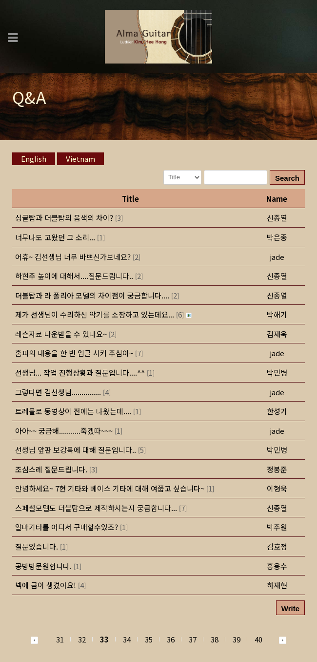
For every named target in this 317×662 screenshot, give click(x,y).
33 (104, 639)
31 (60, 639)
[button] (34, 639)
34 (127, 639)
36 (171, 639)
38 (214, 639)
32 (82, 639)
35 (149, 639)
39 (236, 639)
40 (258, 639)
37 (193, 639)
